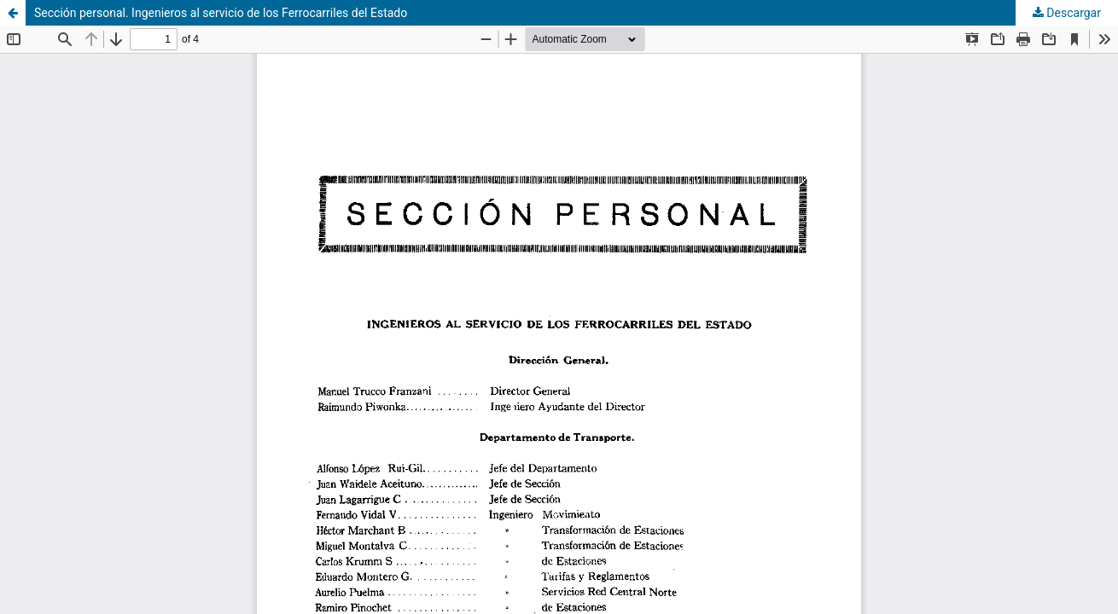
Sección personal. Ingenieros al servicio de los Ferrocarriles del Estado (220, 13)
